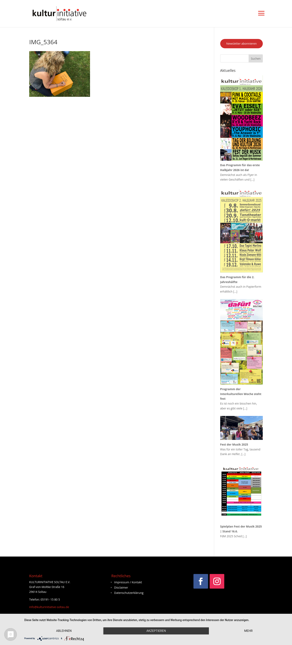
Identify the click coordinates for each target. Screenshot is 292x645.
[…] (252, 179)
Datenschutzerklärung (128, 593)
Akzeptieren (156, 631)
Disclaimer (121, 587)
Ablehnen (64, 631)
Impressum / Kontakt (128, 582)
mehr (248, 631)
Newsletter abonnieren (241, 43)
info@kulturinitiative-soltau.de (49, 607)
